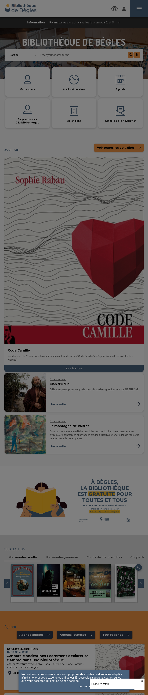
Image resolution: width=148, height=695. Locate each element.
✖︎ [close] (142, 681)
